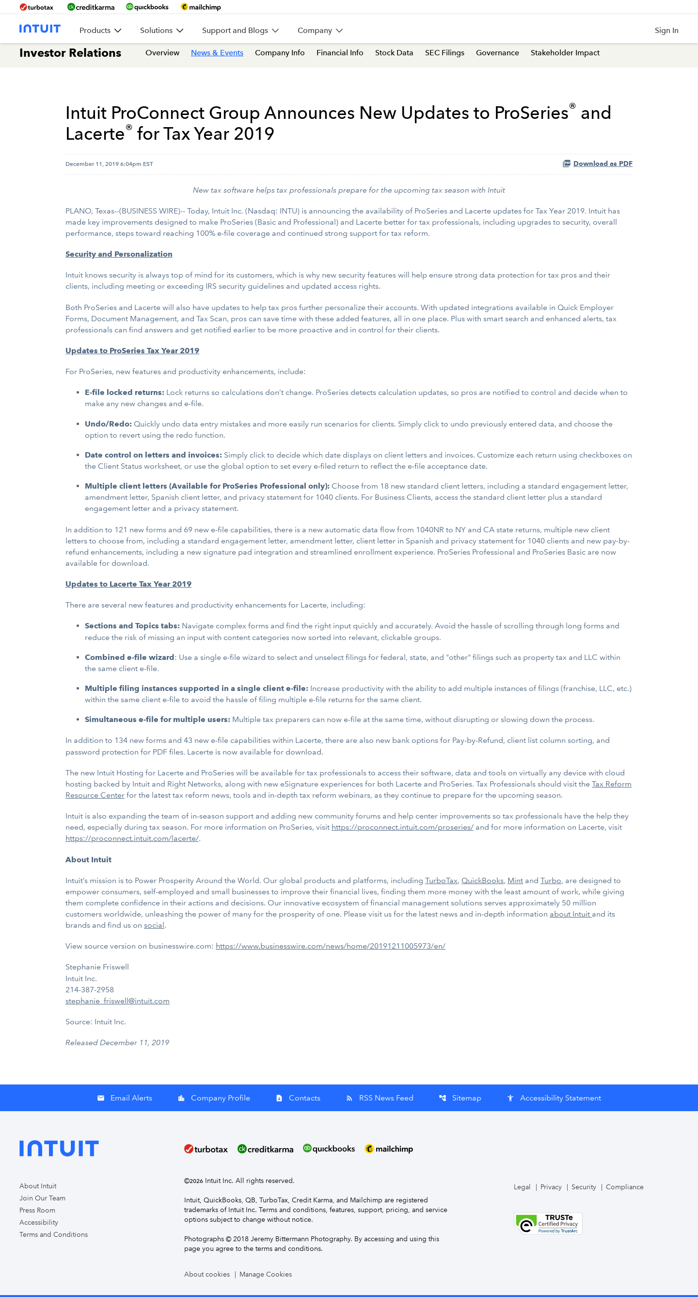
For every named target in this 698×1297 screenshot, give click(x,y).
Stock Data (394, 57)
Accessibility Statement (554, 1099)
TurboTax (441, 882)
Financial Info (340, 57)
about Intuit (571, 916)
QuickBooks (482, 882)
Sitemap (460, 1099)
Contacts (297, 1099)
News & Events (217, 57)
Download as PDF (597, 168)
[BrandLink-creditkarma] (90, 6)
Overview (162, 57)
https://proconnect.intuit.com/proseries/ (403, 830)
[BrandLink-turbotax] (37, 6)
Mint (515, 882)
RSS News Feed (379, 1099)
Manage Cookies (265, 1276)
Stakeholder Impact (565, 57)
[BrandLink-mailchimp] (200, 6)
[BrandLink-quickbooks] (147, 6)
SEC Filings (444, 57)
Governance (497, 57)
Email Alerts (124, 1099)
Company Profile (213, 1099)
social (154, 927)
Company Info (280, 57)
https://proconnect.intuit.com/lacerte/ (132, 841)
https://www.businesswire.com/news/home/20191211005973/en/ (330, 948)
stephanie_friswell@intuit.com (117, 1002)
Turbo (550, 882)
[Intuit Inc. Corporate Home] (40, 28)
